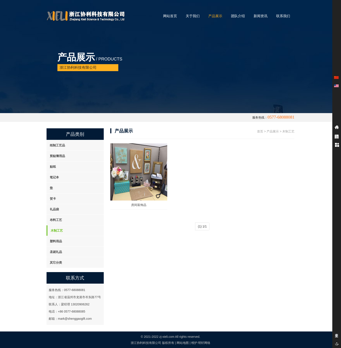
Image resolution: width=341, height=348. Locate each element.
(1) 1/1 (202, 226)
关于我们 (193, 16)
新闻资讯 (260, 16)
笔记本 (54, 177)
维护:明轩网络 (200, 343)
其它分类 (56, 262)
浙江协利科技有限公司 (146, 343)
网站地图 (183, 343)
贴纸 (53, 166)
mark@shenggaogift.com (75, 318)
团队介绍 (238, 16)
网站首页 (170, 16)
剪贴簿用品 (57, 156)
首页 (260, 131)
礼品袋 (54, 209)
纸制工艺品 (57, 145)
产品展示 (215, 16)
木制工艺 (57, 230)
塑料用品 (56, 241)
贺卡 (53, 198)
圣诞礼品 (56, 252)
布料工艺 (56, 220)
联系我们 (283, 16)
